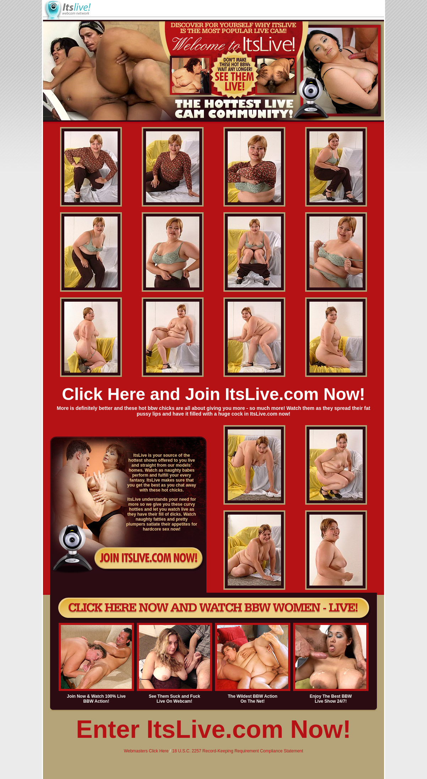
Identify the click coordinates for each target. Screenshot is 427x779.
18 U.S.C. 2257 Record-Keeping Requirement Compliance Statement (237, 750)
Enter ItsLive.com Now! (213, 729)
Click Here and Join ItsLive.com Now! (213, 394)
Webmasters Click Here (146, 750)
